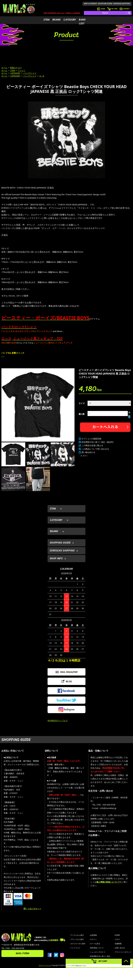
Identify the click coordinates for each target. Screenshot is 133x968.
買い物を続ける (88, 452)
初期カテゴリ (16, 67)
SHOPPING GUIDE (105, 3)
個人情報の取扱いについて (108, 882)
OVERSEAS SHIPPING (121, 3)
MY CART (112, 9)
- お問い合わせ (119, 948)
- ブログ (117, 939)
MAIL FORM (22, 953)
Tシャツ (21, 70)
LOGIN (101, 9)
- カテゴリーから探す (77, 943)
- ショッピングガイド (97, 952)
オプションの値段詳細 (91, 438)
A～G (41, 76)
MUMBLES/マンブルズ (58, 720)
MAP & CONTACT (90, 3)
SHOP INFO (56, 558)
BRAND (56, 19)
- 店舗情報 (117, 943)
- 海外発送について (96, 948)
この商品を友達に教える (92, 445)
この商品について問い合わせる (95, 449)
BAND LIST (82, 21)
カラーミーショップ (45, 965)
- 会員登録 (93, 935)
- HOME (117, 935)
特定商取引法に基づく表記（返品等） (98, 442)
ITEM (46, 19)
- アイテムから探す (76, 935)
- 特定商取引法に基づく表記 (99, 956)
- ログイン (93, 939)
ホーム (4, 67)
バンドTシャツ (29, 73)
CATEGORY (69, 19)
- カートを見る (94, 943)
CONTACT (125, 9)
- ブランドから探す (76, 939)
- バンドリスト (75, 948)
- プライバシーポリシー (123, 952)
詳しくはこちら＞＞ (32, 908)
